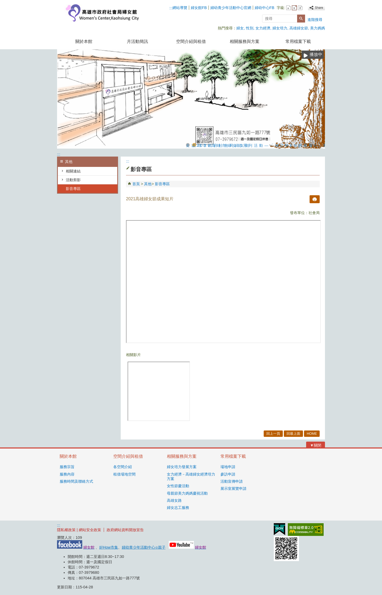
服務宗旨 (67, 467)
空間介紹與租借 (191, 41)
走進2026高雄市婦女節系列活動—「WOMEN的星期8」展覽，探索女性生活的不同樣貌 (188, 145)
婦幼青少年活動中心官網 (230, 8)
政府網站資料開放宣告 (125, 530)
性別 (249, 28)
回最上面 (293, 434)
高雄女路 (174, 500)
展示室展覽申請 (233, 488)
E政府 (279, 529)
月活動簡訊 (137, 41)
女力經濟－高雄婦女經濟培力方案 (191, 476)
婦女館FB (199, 8)
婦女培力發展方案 (182, 467)
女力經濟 (262, 28)
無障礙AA (306, 529)
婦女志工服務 (178, 507)
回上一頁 (273, 434)
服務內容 (67, 474)
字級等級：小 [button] (288, 8)
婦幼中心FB (264, 8)
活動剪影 (73, 180)
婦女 (240, 28)
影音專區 (73, 189)
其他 (147, 184)
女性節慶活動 (178, 486)
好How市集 (108, 547)
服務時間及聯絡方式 (76, 481)
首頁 (136, 184)
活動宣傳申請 (231, 481)
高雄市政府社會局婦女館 (102, 13)
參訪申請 (227, 474)
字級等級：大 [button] (300, 8)
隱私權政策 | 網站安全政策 (79, 530)
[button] (301, 19)
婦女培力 (279, 28)
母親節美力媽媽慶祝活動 (187, 493)
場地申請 (227, 467)
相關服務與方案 (244, 41)
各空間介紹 (122, 467)
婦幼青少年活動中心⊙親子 (144, 547)
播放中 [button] (316, 54)
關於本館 (83, 41)
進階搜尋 (314, 19)
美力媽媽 (317, 28)
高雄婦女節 (298, 28)
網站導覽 (179, 8)
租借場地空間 (124, 474)
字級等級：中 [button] (294, 7)
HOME (312, 434)
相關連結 (73, 171)
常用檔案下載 (298, 41)
